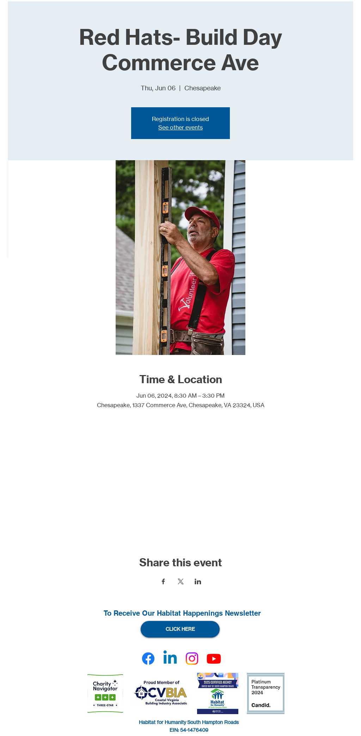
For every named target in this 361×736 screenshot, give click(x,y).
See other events (180, 127)
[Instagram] (192, 658)
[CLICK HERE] (180, 629)
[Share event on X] (180, 581)
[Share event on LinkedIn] (198, 581)
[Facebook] (148, 658)
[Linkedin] (170, 658)
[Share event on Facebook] (163, 581)
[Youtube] (214, 658)
